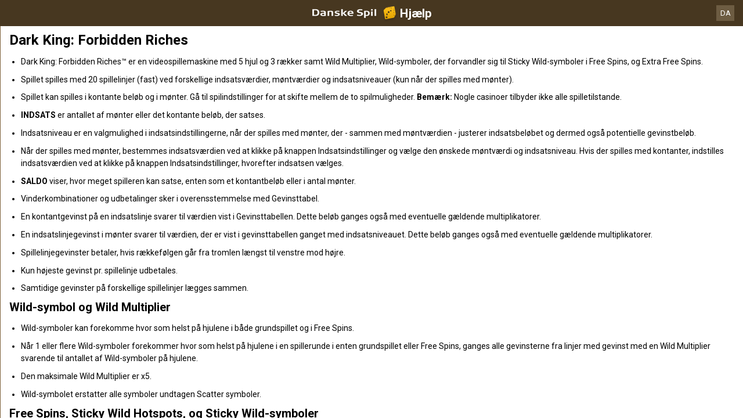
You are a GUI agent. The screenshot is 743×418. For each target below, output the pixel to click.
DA (725, 13)
